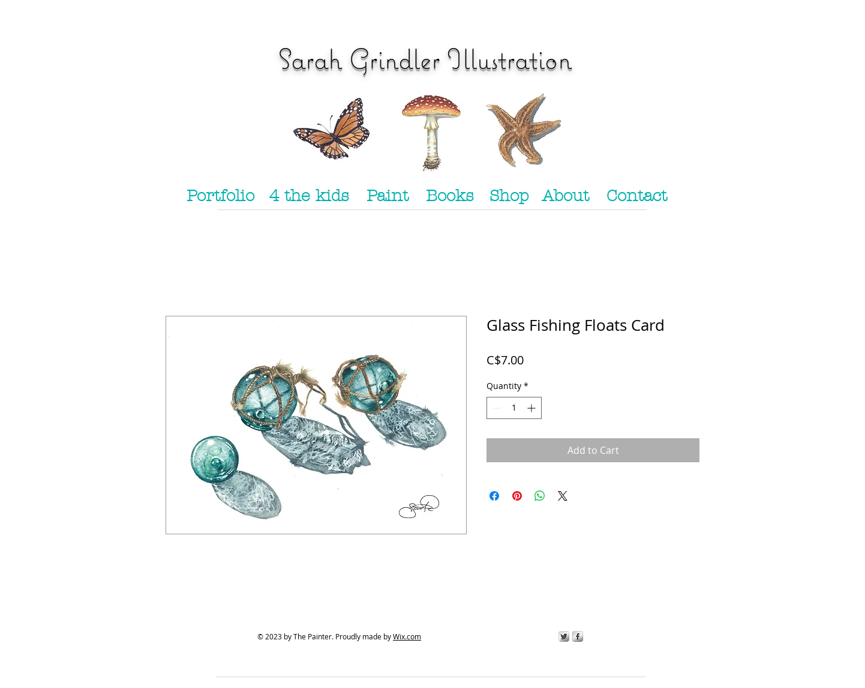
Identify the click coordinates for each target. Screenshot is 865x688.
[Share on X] (562, 496)
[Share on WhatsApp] (540, 496)
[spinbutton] (514, 407)
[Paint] (387, 196)
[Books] (450, 196)
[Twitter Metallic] (563, 636)
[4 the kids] (309, 196)
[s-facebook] (577, 636)
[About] (565, 196)
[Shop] (508, 196)
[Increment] (532, 407)
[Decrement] (495, 407)
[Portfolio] (220, 196)
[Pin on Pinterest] (517, 496)
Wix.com (407, 636)
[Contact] (636, 196)
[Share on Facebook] (494, 496)
